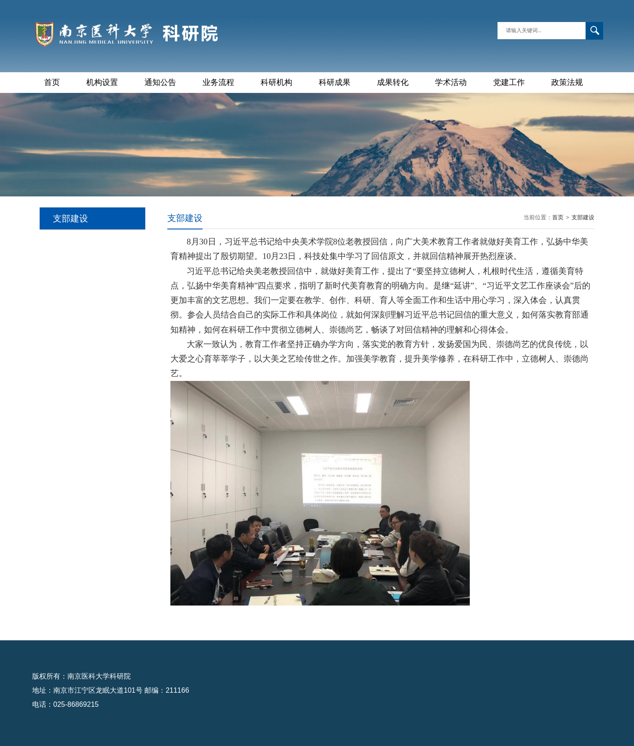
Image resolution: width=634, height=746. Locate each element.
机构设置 (102, 82)
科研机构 (276, 82)
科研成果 (334, 82)
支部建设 (582, 217)
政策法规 (567, 82)
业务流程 (218, 82)
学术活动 (451, 82)
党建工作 (509, 82)
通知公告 (160, 82)
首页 (52, 82)
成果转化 (393, 82)
